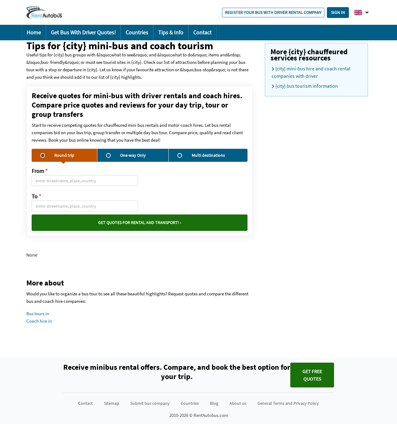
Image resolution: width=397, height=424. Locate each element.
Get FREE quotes (312, 375)
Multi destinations (201, 155)
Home (34, 32)
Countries (137, 32)
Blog (214, 403)
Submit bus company (150, 403)
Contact (202, 32)
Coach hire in (39, 321)
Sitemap (111, 403)
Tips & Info (170, 32)
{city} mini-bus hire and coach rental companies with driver (311, 72)
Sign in (338, 12)
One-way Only (126, 155)
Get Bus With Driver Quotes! (83, 32)
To (36, 196)
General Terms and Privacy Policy (288, 403)
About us (238, 403)
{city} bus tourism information (305, 86)
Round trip (57, 155)
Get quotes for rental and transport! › (139, 222)
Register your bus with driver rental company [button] (273, 12)
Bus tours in (37, 313)
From (40, 170)
